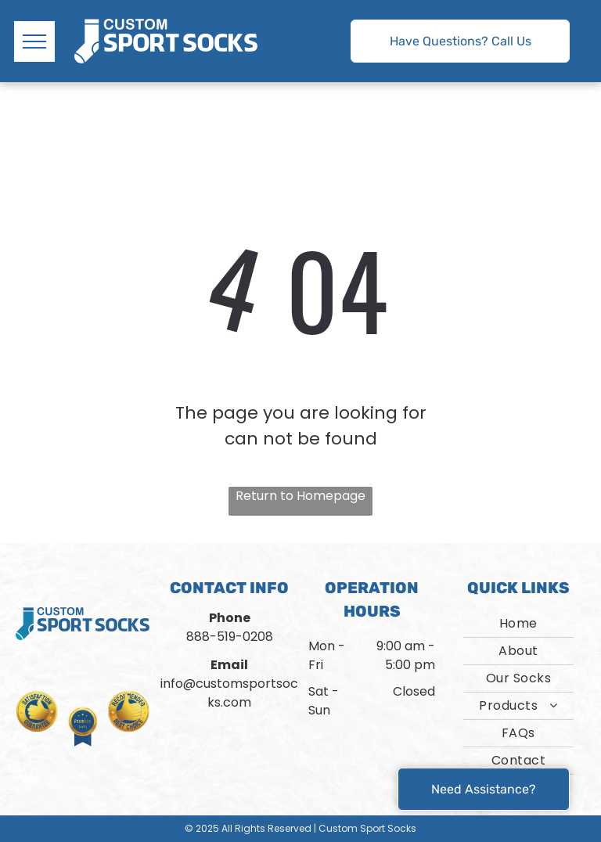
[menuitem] (518, 624)
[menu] (34, 41)
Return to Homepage (300, 496)
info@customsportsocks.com (229, 693)
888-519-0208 (229, 637)
